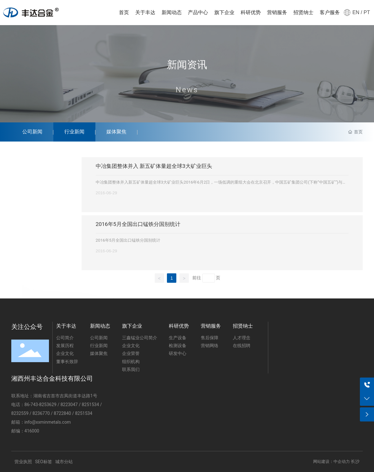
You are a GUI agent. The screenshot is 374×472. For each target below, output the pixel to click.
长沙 (355, 461)
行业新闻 (74, 132)
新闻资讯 (187, 65)
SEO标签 (43, 461)
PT (366, 12)
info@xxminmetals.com (47, 422)
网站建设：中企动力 (331, 461)
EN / (357, 12)
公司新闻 (32, 132)
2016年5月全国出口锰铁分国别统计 (138, 224)
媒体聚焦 (116, 132)
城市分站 (64, 461)
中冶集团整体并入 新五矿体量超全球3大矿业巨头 (154, 166)
